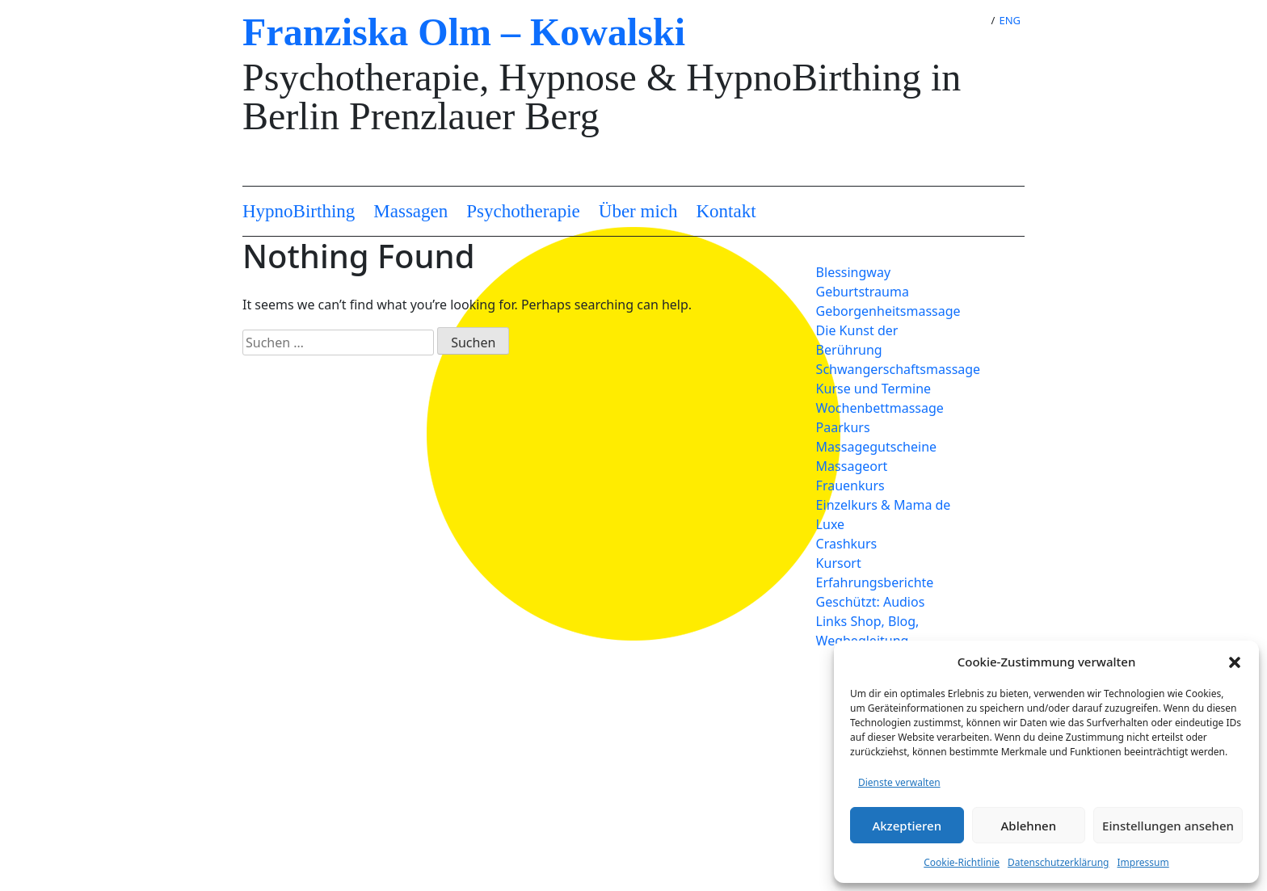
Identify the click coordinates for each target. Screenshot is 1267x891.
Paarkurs (843, 427)
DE (971, 20)
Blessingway (853, 272)
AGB (320, 789)
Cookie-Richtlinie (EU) (371, 770)
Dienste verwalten (899, 782)
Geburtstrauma (862, 292)
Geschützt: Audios (870, 602)
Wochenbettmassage (880, 408)
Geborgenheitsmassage (888, 311)
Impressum (1142, 862)
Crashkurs (847, 544)
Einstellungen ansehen (1168, 825)
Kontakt (726, 211)
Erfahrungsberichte (875, 582)
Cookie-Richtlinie (962, 862)
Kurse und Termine (873, 388)
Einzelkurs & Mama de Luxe (883, 514)
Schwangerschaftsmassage (896, 369)
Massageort (852, 466)
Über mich (638, 211)
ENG (1010, 20)
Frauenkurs (850, 485)
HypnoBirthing (298, 211)
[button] (1235, 662)
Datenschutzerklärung (1058, 862)
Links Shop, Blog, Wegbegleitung (868, 630)
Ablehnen (1029, 825)
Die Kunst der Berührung (857, 340)
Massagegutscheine (876, 447)
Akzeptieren (906, 825)
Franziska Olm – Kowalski (463, 32)
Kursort (838, 563)
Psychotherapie (523, 211)
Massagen (410, 211)
